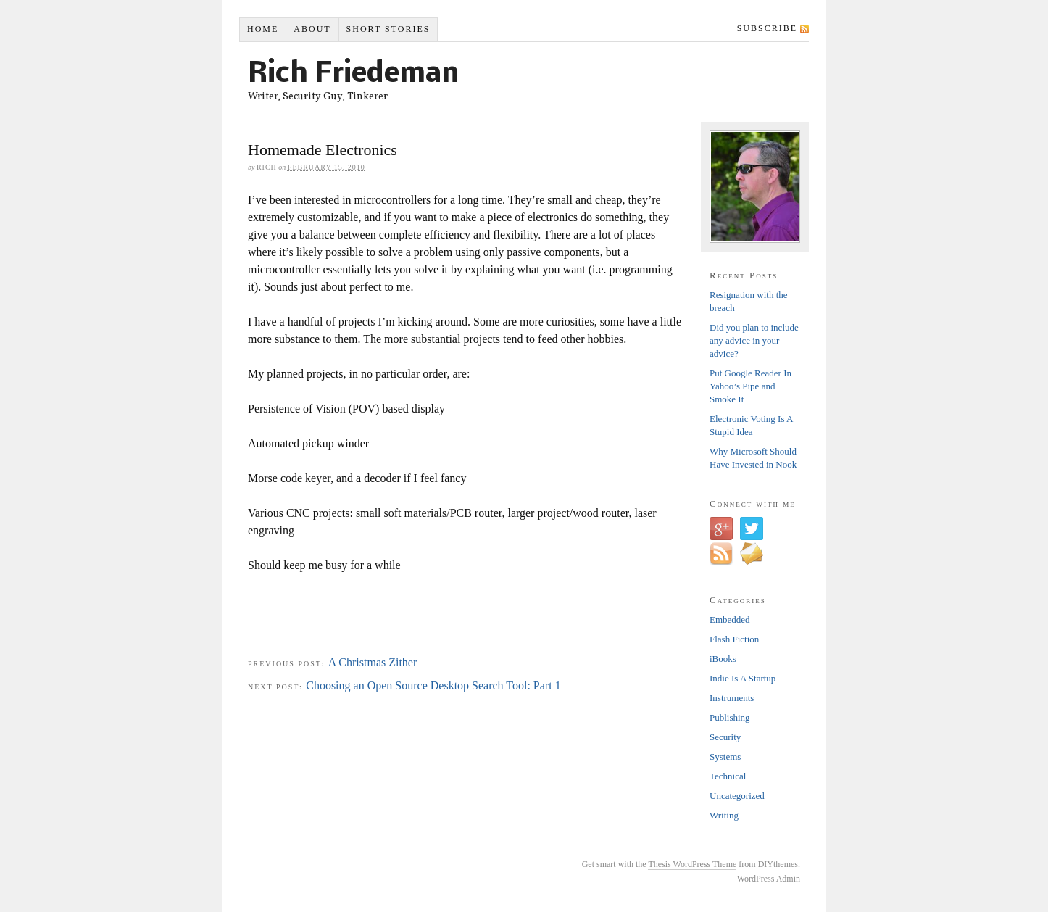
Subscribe (767, 28)
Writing (724, 815)
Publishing (730, 717)
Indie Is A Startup (742, 678)
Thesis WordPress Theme (692, 864)
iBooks (723, 658)
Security (725, 736)
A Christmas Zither (372, 662)
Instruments (732, 697)
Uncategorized (737, 795)
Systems (725, 756)
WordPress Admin (768, 879)
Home (262, 29)
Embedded (730, 619)
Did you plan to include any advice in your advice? (754, 340)
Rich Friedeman (353, 74)
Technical (728, 776)
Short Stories (388, 29)
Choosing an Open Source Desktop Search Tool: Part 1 (433, 685)
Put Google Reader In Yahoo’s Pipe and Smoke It (750, 386)
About (312, 29)
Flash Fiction (734, 639)
